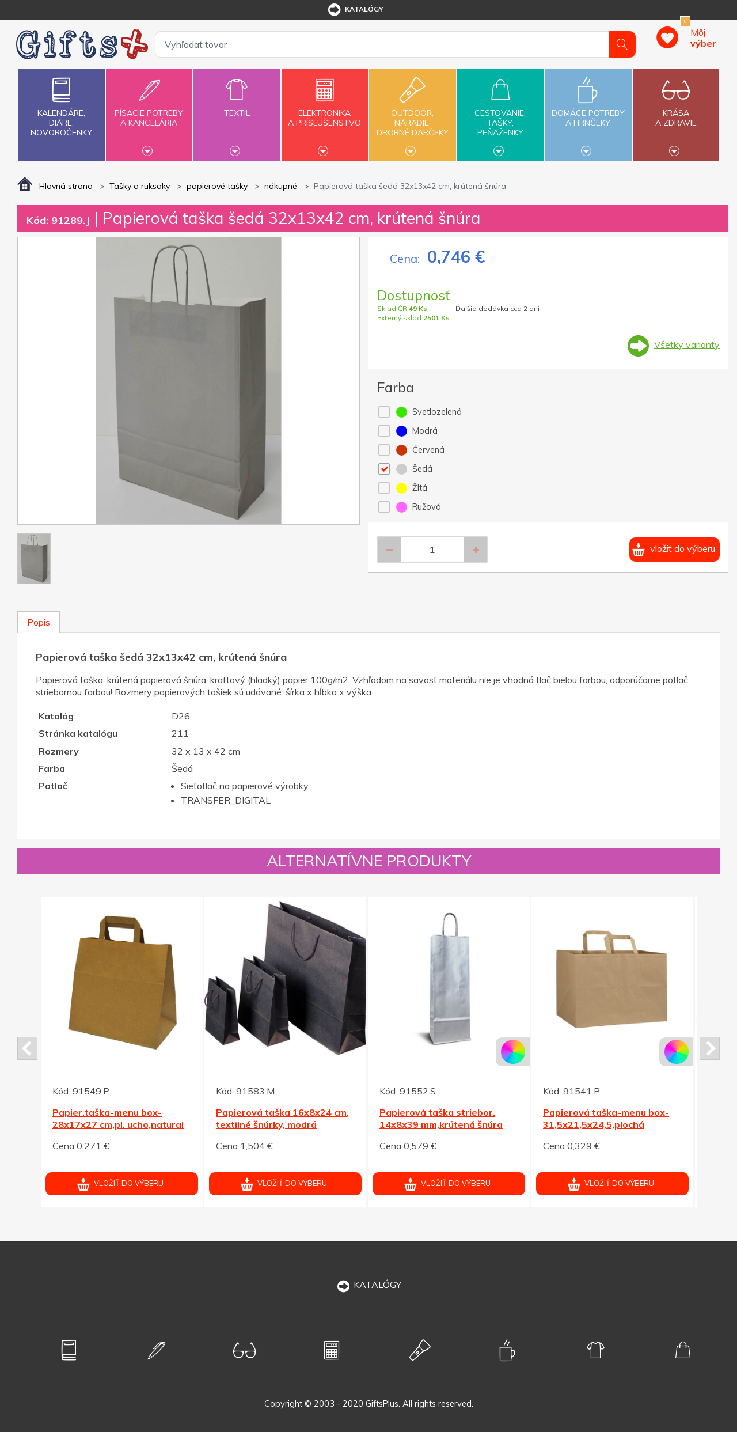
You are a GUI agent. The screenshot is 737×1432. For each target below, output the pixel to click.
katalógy (354, 10)
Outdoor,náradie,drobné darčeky (412, 113)
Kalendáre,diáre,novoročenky (61, 104)
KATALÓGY (368, 1284)
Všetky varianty (687, 344)
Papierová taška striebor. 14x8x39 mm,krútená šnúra (441, 1118)
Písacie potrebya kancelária (149, 111)
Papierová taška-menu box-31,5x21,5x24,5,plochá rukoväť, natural (606, 1124)
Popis (38, 622)
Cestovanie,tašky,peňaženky (500, 113)
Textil (236, 106)
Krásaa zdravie (676, 111)
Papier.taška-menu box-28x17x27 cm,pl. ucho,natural (118, 1118)
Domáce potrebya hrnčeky (587, 111)
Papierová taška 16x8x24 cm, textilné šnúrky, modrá (282, 1118)
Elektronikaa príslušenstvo (324, 111)
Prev (27, 1048)
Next (710, 1048)
